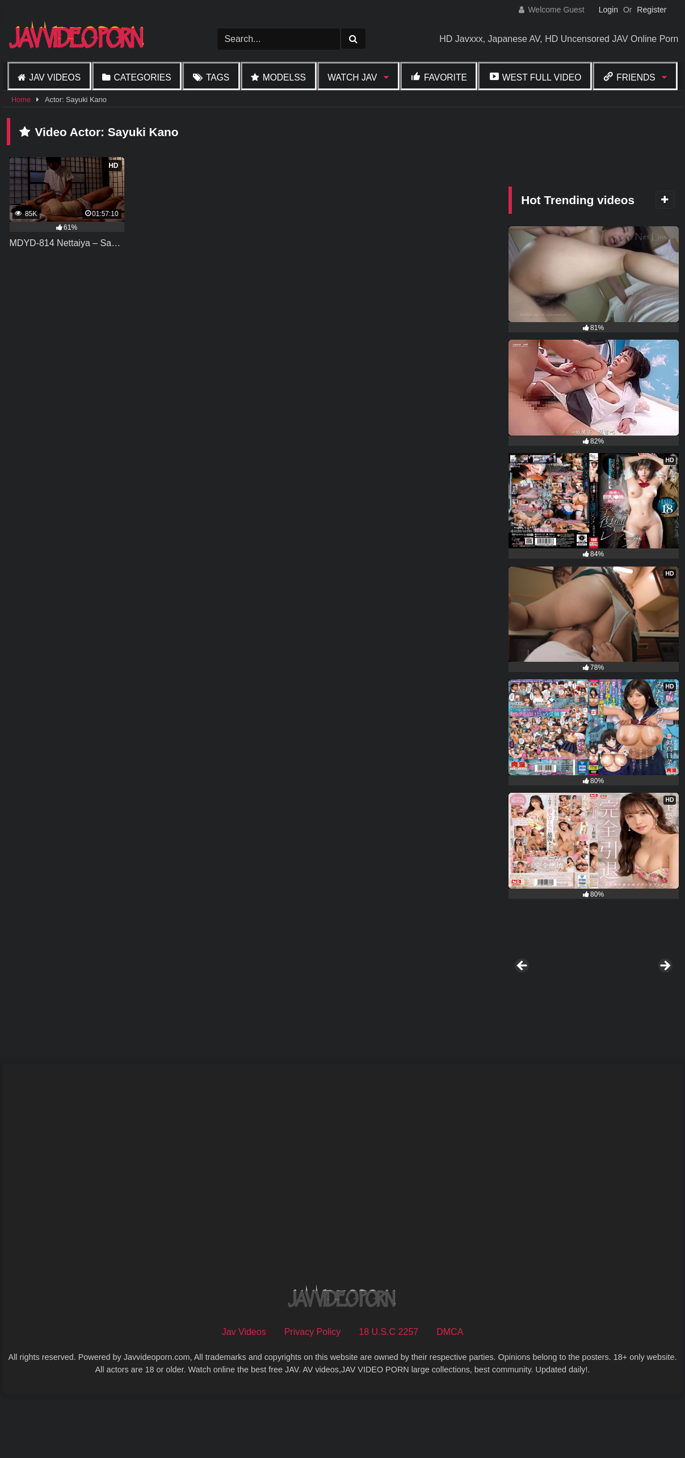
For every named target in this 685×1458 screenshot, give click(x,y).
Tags (217, 77)
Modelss (284, 77)
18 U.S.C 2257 (388, 1393)
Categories (142, 77)
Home (21, 99)
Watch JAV (352, 77)
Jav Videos (55, 77)
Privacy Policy (312, 1393)
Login (608, 9)
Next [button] (664, 996)
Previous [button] (522, 996)
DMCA (449, 1393)
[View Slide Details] (637, 999)
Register (651, 9)
